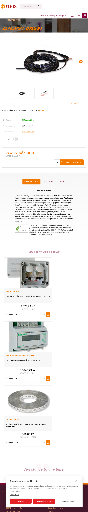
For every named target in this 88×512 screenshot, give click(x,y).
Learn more (14, 495)
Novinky (9, 454)
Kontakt (50, 447)
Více (41, 110)
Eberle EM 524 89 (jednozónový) (61, 291)
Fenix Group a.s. (53, 458)
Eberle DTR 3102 (13, 291)
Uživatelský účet (53, 454)
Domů (4, 17)
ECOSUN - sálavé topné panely (17, 434)
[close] (76, 481)
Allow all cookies (44, 501)
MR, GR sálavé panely (14, 447)
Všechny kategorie (13, 460)
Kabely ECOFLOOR (31, 17)
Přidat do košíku (73, 163)
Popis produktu (31, 182)
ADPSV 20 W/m (13, 20)
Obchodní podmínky (55, 444)
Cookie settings (67, 501)
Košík (50, 451)
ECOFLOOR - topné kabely (15, 441)
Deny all (20, 501)
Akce (7, 451)
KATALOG (15, 17)
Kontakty (50, 7)
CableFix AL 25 (12, 355)
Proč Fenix (51, 441)
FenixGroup (42, 7)
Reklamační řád (28, 132)
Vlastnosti (49, 182)
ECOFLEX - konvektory (14, 437)
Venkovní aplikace (50, 17)
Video (63, 182)
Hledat (34, 6)
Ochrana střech (67, 17)
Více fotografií (73, 103)
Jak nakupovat (60, 7)
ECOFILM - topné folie (14, 444)
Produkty (51, 434)
